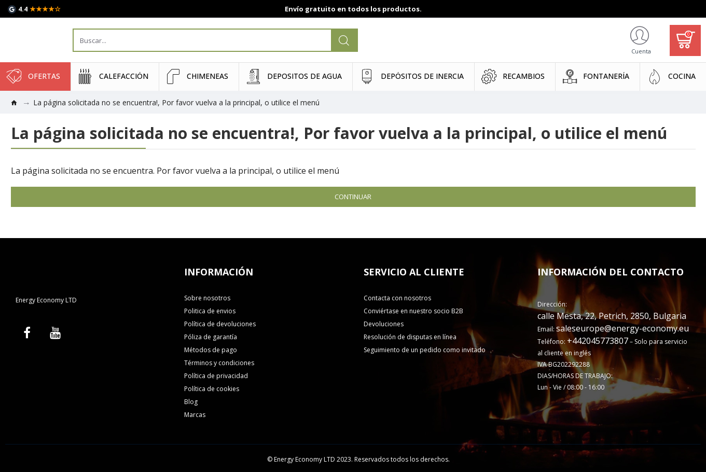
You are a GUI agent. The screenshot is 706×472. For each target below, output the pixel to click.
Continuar (353, 196)
